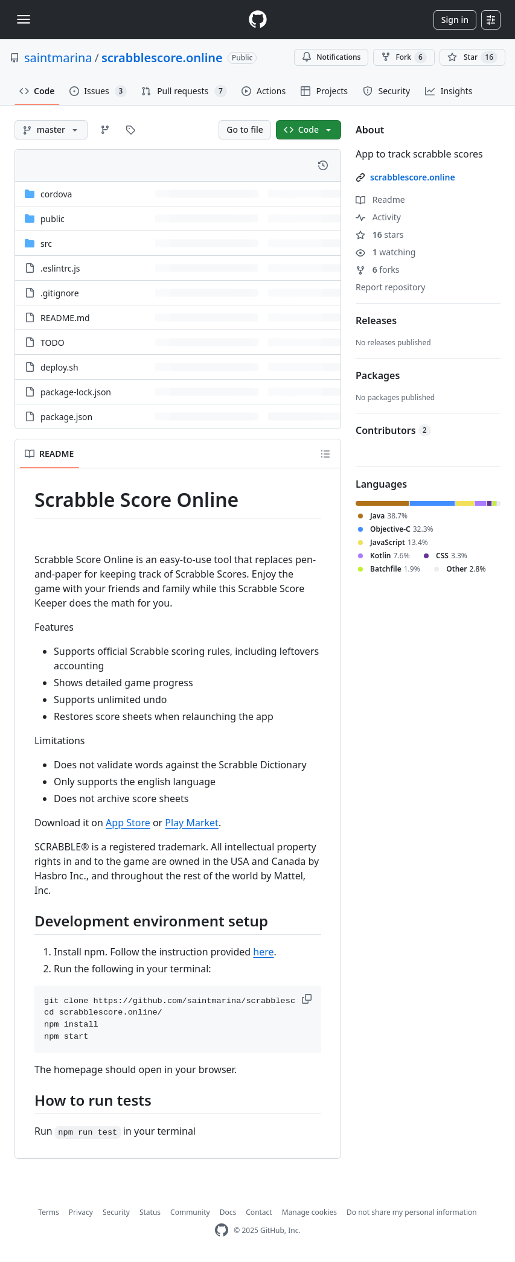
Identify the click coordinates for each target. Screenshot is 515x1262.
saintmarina (58, 57)
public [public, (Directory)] (52, 219)
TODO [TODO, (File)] (52, 342)
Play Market (192, 822)
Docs (228, 1212)
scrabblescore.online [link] (412, 177)
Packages (378, 375)
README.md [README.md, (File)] (65, 317)
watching (385, 252)
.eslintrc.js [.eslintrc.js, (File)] (60, 268)
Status (150, 1212)
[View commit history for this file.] (323, 165)
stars (379, 234)
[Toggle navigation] (23, 19)
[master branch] (51, 129)
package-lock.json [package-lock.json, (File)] (75, 392)
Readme (380, 199)
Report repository (390, 287)
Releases (376, 320)
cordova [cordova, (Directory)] (56, 194)
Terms (48, 1212)
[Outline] (325, 454)
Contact (259, 1212)
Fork (403, 57)
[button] (307, 998)
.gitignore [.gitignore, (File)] (59, 293)
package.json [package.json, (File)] (66, 416)
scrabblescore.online (162, 57)
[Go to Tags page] (130, 129)
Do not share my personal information (412, 1212)
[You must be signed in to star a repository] (472, 57)
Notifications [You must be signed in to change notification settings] (331, 57)
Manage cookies (309, 1212)
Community (190, 1212)
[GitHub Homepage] (221, 1230)
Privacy (81, 1212)
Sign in (455, 19)
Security (116, 1212)
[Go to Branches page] (105, 129)
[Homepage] (257, 20)
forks (378, 269)
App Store (128, 822)
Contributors (393, 430)
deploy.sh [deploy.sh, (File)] (59, 367)
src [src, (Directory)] (46, 243)
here (263, 951)
